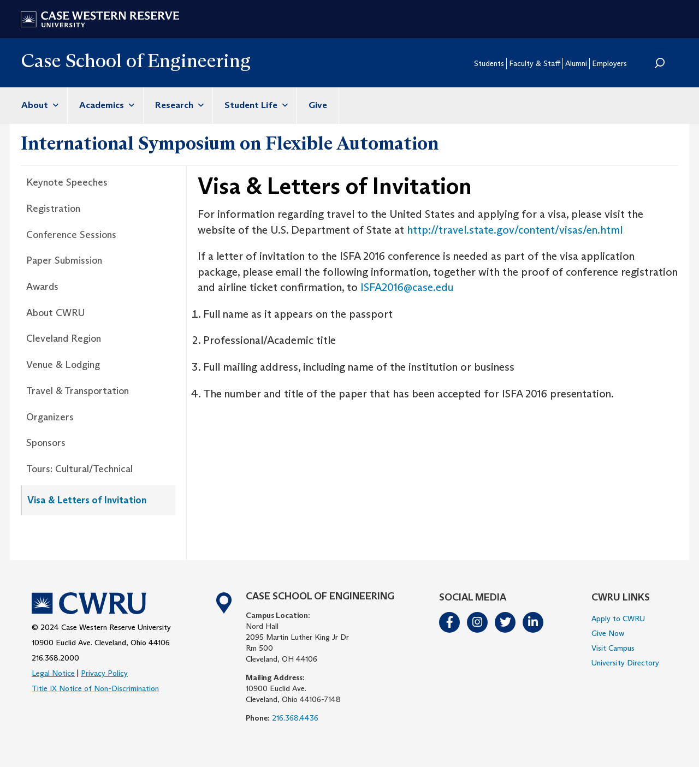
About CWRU (55, 313)
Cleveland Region (63, 338)
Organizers (50, 417)
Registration (53, 209)
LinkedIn (533, 622)
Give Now (607, 633)
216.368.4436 (295, 718)
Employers (609, 63)
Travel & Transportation (77, 391)
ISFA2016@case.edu (406, 287)
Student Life (254, 105)
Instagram (478, 622)
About (38, 105)
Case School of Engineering (136, 60)
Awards (42, 287)
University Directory (625, 663)
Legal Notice (53, 673)
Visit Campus (613, 648)
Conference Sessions (71, 235)
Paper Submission (64, 260)
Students (489, 63)
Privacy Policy (104, 673)
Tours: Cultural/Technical (79, 469)
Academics (105, 105)
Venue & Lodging (63, 365)
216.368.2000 (55, 658)
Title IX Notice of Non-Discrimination (95, 688)
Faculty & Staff (534, 63)
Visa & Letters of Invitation (86, 500)
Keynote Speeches (67, 182)
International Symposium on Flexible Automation (230, 143)
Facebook (450, 622)
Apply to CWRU (618, 618)
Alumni (576, 63)
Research (178, 105)
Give (318, 105)
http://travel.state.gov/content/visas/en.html (515, 229)
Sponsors (46, 443)
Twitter (506, 622)
